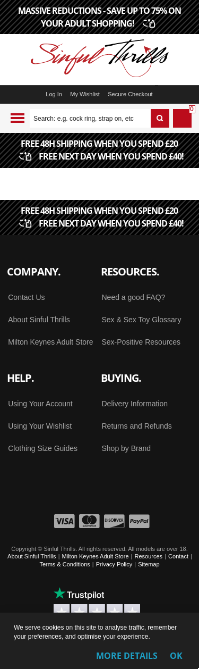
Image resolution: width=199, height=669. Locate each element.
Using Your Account (40, 403)
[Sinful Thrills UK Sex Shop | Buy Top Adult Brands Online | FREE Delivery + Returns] (99, 59)
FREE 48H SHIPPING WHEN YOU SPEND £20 (102, 151)
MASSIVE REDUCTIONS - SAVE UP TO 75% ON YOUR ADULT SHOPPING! (99, 17)
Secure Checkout (130, 94)
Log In (54, 94)
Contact (178, 556)
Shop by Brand (126, 448)
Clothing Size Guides (42, 448)
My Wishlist (85, 94)
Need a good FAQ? (134, 297)
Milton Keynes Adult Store (50, 342)
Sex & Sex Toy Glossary (141, 319)
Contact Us (26, 297)
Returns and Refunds (137, 426)
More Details (127, 656)
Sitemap (148, 564)
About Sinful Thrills (39, 319)
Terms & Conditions (64, 564)
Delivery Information (135, 403)
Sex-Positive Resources (141, 342)
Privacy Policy (114, 564)
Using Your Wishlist (40, 426)
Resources (149, 556)
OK (176, 656)
